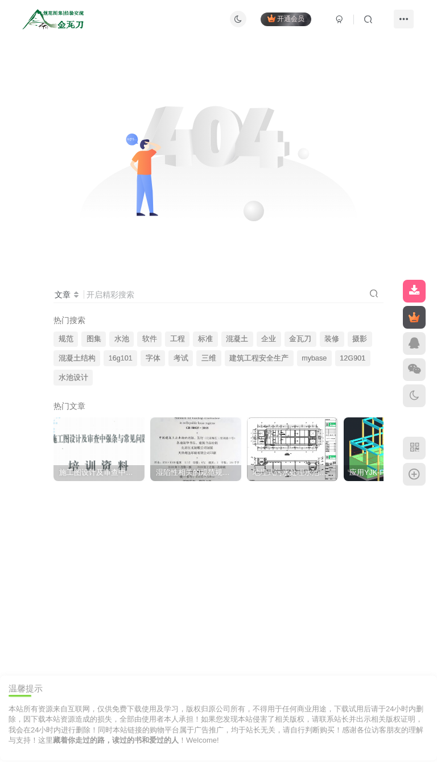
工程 (177, 339)
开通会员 (285, 18)
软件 (149, 339)
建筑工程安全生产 (258, 358)
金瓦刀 (300, 339)
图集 (93, 339)
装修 (331, 339)
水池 (121, 339)
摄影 (359, 339)
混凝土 (237, 339)
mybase (314, 358)
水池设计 (73, 378)
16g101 (121, 358)
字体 (153, 358)
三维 (208, 358)
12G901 (352, 358)
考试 (181, 358)
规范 (66, 339)
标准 (205, 339)
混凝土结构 (77, 358)
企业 (268, 339)
